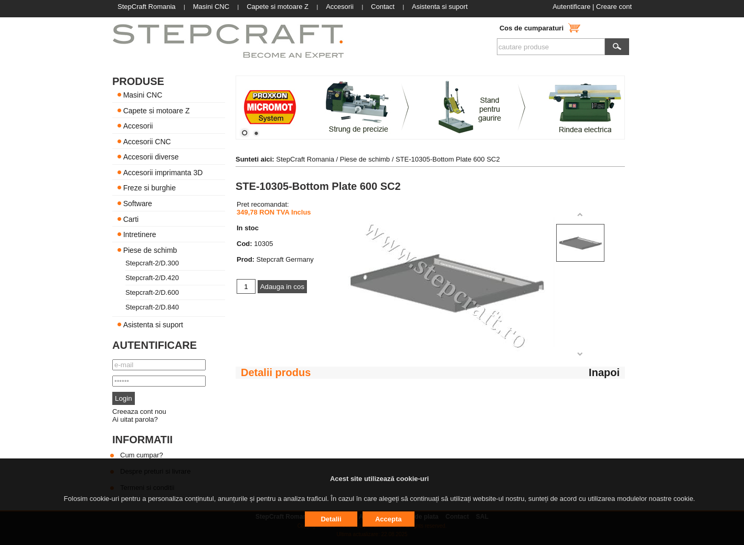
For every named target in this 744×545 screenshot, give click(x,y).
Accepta (388, 519)
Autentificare (571, 6)
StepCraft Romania (305, 159)
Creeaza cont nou (139, 411)
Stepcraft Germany (285, 259)
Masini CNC (143, 95)
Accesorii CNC (147, 141)
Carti (131, 219)
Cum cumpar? (141, 455)
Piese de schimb (150, 249)
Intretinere (139, 234)
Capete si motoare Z (156, 110)
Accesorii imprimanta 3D (163, 172)
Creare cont (614, 6)
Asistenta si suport (153, 324)
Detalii (331, 519)
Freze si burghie (149, 188)
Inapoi (604, 372)
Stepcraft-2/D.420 (152, 278)
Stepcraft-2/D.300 (152, 263)
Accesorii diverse (151, 157)
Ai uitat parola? (135, 419)
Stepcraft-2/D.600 (152, 292)
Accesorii (138, 126)
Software (137, 203)
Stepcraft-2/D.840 (152, 307)
